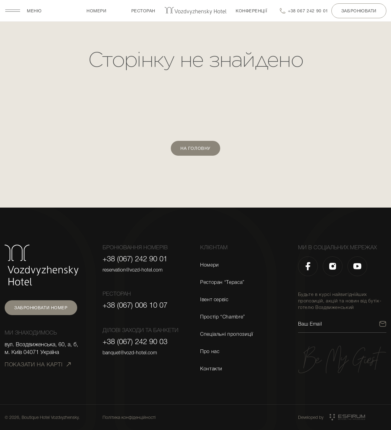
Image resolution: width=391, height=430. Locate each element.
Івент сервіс (214, 299)
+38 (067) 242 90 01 (135, 259)
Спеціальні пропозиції (226, 334)
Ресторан (143, 11)
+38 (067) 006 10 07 (135, 305)
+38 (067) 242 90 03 (135, 341)
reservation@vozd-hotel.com (132, 270)
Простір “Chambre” (222, 316)
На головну (195, 148)
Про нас (209, 351)
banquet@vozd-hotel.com (130, 352)
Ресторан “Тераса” (222, 282)
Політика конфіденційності (129, 417)
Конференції (251, 11)
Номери (96, 11)
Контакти (211, 368)
